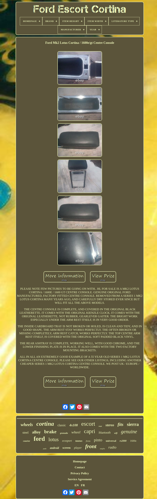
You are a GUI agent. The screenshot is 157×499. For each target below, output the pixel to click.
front (90, 446)
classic (61, 425)
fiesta (88, 441)
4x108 (73, 425)
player (78, 447)
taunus (78, 441)
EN (76, 485)
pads (44, 449)
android (54, 447)
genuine (129, 431)
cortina (45, 423)
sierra (133, 424)
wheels (27, 424)
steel (25, 432)
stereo (110, 425)
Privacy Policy (80, 473)
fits (120, 424)
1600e (133, 440)
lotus (53, 439)
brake (50, 431)
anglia (102, 448)
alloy (36, 432)
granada (64, 433)
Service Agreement (80, 479)
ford (39, 438)
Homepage (79, 461)
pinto (98, 440)
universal (111, 440)
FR (83, 485)
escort (88, 424)
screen (67, 447)
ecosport (67, 440)
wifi (115, 433)
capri (89, 431)
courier (26, 441)
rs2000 (123, 441)
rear (100, 426)
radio (112, 447)
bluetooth (105, 432)
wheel (75, 432)
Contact (80, 467)
